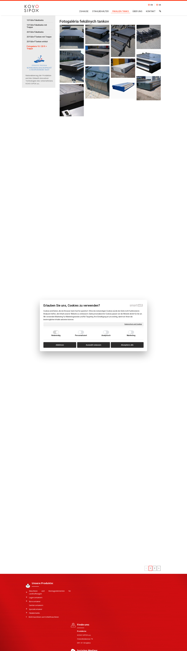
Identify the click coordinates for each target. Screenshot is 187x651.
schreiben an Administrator (90, 647)
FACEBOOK (83, 615)
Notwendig (56, 335)
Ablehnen (60, 345)
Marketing (131, 335)
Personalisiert (81, 335)
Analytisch (106, 335)
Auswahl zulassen (93, 345)
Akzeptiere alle (127, 345)
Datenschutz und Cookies (133, 324)
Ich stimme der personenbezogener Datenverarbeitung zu (137, 620)
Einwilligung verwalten (128, 647)
